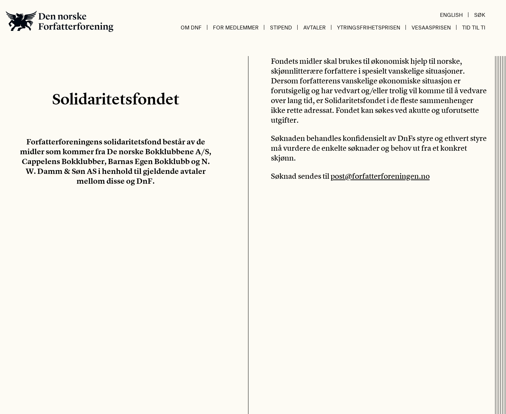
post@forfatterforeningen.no (380, 176)
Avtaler (314, 27)
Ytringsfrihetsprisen (368, 27)
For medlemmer (236, 27)
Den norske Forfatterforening (59, 21)
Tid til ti (473, 27)
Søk (479, 15)
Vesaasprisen (431, 27)
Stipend (281, 27)
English (451, 15)
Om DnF (191, 27)
